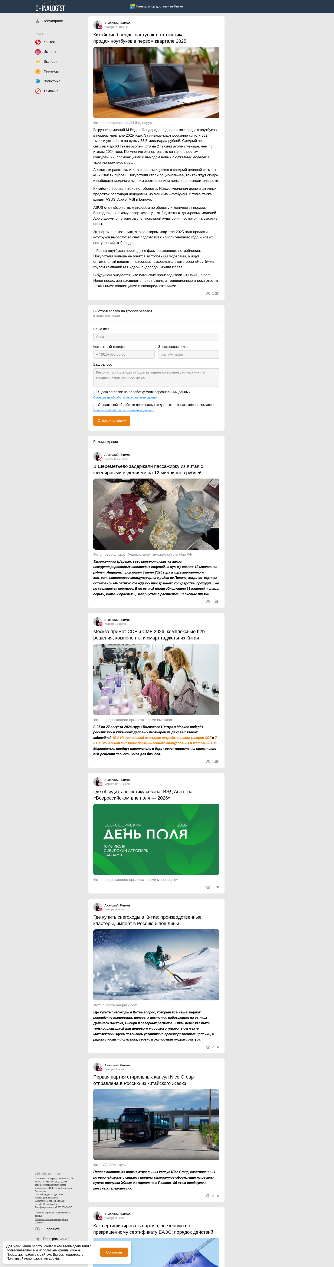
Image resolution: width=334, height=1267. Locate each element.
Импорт (109, 27)
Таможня (110, 458)
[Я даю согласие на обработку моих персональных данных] (95, 392)
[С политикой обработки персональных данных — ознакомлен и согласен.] (95, 405)
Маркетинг (111, 783)
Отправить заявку (112, 420)
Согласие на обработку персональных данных (125, 397)
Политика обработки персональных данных (52, 1214)
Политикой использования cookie (32, 1258)
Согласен (114, 1252)
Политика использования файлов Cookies (51, 1221)
